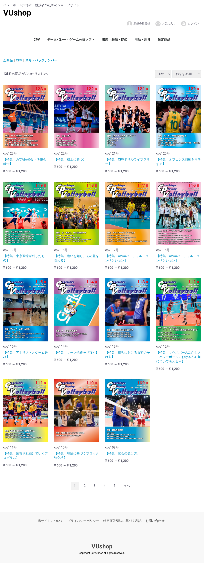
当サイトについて (50, 521)
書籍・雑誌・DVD (114, 39)
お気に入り (165, 24)
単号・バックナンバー (41, 60)
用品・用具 (142, 39)
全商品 (8, 60)
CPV (37, 39)
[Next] (126, 486)
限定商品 (164, 39)
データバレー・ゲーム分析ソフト (71, 39)
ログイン (190, 24)
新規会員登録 (138, 24)
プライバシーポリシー (83, 521)
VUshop (17, 13)
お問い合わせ (155, 521)
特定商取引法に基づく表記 (122, 521)
